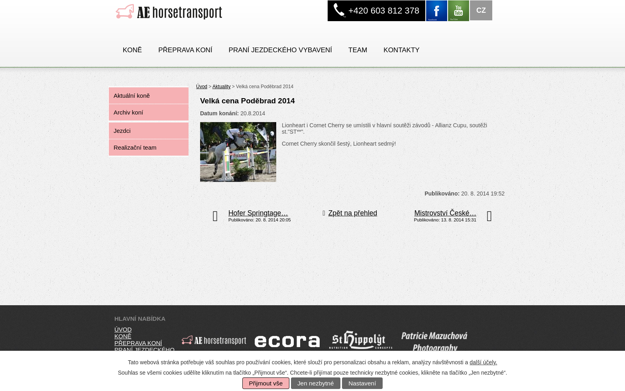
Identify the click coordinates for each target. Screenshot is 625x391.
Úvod (201, 86)
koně (123, 336)
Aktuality (221, 86)
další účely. (483, 362)
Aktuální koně (132, 95)
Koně (132, 50)
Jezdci (122, 130)
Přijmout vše (266, 383)
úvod (123, 329)
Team (357, 50)
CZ (481, 10)
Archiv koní (128, 112)
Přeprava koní (185, 50)
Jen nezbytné (315, 383)
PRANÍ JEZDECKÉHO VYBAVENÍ (280, 50)
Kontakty (401, 50)
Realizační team (135, 147)
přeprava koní (138, 343)
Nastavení (362, 383)
